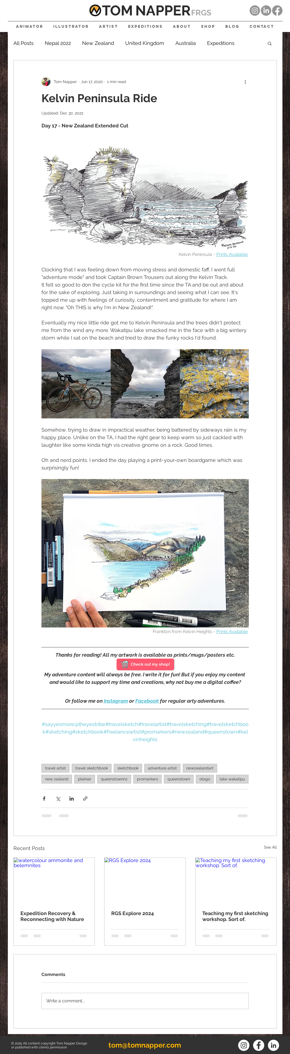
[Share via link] (85, 798)
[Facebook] (277, 10)
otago (204, 779)
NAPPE (158, 10)
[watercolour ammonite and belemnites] (54, 880)
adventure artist (162, 768)
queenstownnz (114, 779)
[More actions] (245, 81)
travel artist (55, 768)
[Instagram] (255, 10)
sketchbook (127, 768)
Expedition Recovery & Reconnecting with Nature (52, 916)
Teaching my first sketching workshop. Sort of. (235, 916)
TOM (117, 10)
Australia (185, 43)
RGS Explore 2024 (132, 913)
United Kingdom (144, 43)
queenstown (179, 779)
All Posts (23, 43)
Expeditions (221, 43)
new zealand (56, 779)
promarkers (147, 779)
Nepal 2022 (58, 43)
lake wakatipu (232, 779)
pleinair (84, 779)
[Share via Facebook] (44, 798)
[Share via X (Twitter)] (58, 798)
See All (270, 847)
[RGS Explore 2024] (145, 880)
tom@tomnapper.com (144, 1045)
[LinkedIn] (266, 10)
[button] (269, 43)
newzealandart (200, 768)
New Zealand (98, 43)
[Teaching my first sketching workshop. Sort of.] (236, 880)
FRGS (201, 12)
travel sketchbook (91, 768)
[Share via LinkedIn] (71, 798)
